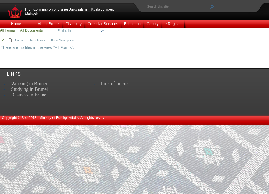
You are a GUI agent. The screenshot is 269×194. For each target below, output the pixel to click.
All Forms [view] (7, 30)
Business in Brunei (29, 95)
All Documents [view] (31, 30)
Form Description (62, 40)
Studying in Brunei (29, 89)
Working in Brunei (29, 83)
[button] (212, 7)
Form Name (37, 40)
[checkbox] (3, 40)
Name (19, 40)
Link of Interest (116, 83)
